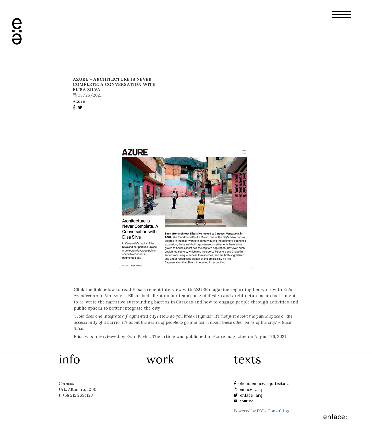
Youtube (243, 401)
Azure (79, 101)
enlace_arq (248, 389)
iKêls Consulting (273, 411)
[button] (341, 17)
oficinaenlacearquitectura (261, 383)
